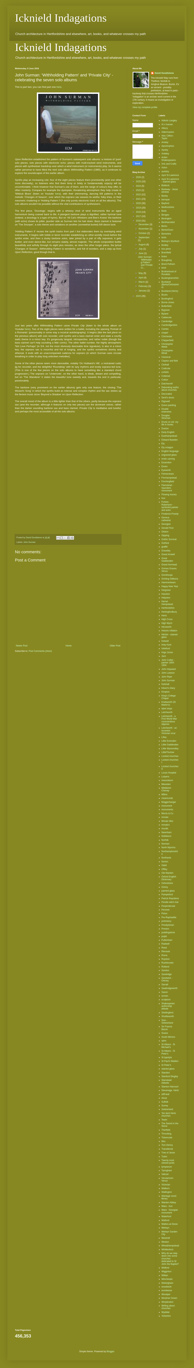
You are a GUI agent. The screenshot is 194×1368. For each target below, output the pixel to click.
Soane (165, 1033)
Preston (165, 928)
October (143, 233)
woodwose (167, 1290)
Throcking (166, 1133)
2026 (139, 177)
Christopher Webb (167, 345)
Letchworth (167, 712)
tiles (163, 1141)
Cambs (165, 329)
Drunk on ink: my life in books (170, 423)
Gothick (165, 543)
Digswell (166, 401)
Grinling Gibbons (170, 578)
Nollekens (166, 836)
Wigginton (166, 1271)
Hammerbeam (169, 582)
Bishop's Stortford (170, 241)
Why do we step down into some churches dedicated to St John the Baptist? (170, 1258)
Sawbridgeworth (170, 988)
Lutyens (165, 776)
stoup (164, 1098)
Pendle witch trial (170, 902)
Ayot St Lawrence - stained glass (170, 180)
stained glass (168, 1068)
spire (164, 1040)
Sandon (165, 970)
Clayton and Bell (170, 360)
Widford (165, 1267)
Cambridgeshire (169, 325)
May (141, 273)
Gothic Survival (169, 539)
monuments (167, 809)
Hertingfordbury (169, 612)
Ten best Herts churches (169, 1114)
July (141, 249)
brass (164, 256)
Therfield (166, 1130)
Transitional (167, 1149)
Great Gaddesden (167, 559)
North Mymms (169, 847)
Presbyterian (168, 925)
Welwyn (165, 1227)
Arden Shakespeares (169, 158)
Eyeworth (166, 470)
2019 (139, 207)
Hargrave (166, 590)
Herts (164, 615)
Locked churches (170, 756)
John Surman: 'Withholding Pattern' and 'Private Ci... (145, 262)
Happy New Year (170, 586)
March (142, 282)
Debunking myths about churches (170, 388)
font (163, 498)
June (141, 253)
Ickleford (166, 648)
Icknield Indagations (61, 18)
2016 (139, 220)
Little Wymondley (170, 748)
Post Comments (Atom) (40, 651)
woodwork (167, 1286)
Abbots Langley (169, 120)
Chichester (167, 336)
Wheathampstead (170, 1245)
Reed (164, 947)
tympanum (167, 1166)
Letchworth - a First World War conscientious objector (169, 720)
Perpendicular (168, 906)
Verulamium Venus (167, 1179)
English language (170, 451)
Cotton (165, 379)
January (143, 290)
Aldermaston (168, 132)
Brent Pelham (168, 264)
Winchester (167, 1279)
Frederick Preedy (170, 514)
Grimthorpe (167, 575)
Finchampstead (169, 477)
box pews (166, 249)
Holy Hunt (166, 644)
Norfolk (165, 840)
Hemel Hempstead (167, 602)
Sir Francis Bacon (167, 1027)
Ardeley (165, 153)
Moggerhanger (169, 802)
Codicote (166, 368)
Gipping (165, 535)
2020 (139, 203)
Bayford (165, 203)
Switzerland (167, 1109)
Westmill (166, 1238)
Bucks (165, 294)
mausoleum (167, 780)
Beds (164, 211)
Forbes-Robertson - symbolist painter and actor (170, 506)
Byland (165, 313)
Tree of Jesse (168, 1152)
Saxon (165, 992)
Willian (165, 1275)
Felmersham (168, 474)
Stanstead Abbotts (167, 1081)
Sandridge (167, 974)
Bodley (165, 245)
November (144, 228)
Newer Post (21, 645)
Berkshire (166, 233)
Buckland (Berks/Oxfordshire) (170, 285)
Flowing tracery (169, 494)
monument (167, 806)
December (144, 224)
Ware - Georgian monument (170, 1211)
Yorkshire (166, 1316)
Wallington (167, 1192)
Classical (166, 357)
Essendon (166, 462)
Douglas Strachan (166, 416)
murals (165, 828)
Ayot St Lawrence (170, 175)
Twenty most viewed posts (168, 1161)
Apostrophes (168, 146)
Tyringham (167, 1170)
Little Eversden (169, 741)
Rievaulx (166, 951)
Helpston (166, 597)
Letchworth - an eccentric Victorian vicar (169, 731)
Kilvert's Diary (168, 688)
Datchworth (167, 383)
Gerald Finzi (168, 528)
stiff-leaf (165, 1094)
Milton (165, 794)
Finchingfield (168, 481)
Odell (164, 865)
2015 (139, 296)
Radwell (166, 943)
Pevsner (166, 909)
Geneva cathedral (166, 518)
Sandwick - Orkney (167, 979)
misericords (167, 798)
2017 (139, 216)
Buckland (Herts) (170, 291)
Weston (165, 1242)
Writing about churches (168, 1307)
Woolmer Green (169, 1298)
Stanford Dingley (170, 1076)
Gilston (165, 531)
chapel (165, 332)
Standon (166, 1072)
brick (164, 267)
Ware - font (167, 1206)
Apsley (165, 150)
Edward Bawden (170, 440)
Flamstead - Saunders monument (167, 488)
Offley (164, 869)
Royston (166, 959)
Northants (166, 857)
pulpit (164, 936)
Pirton (164, 913)
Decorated (167, 394)
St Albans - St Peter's (168, 1052)
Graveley (166, 550)
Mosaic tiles (167, 821)
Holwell (165, 641)
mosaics (166, 824)
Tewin (164, 1119)
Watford (165, 1220)
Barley (165, 196)
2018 (139, 212)
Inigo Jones (167, 652)
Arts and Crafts (169, 164)
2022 (139, 194)
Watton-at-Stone (170, 1224)
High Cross (167, 619)
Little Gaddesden (170, 744)
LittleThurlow (168, 752)
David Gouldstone (164, 73)
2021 (139, 199)
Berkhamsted (168, 222)
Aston (164, 167)
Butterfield (167, 306)
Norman (166, 843)
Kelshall (165, 684)
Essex (165, 466)
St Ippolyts (167, 1057)
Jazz (164, 656)
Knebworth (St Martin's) (169, 703)
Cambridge (167, 321)
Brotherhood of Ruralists (169, 272)
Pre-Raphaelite (169, 917)
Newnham (167, 832)
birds (164, 237)
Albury (165, 128)
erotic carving (168, 458)
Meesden (166, 784)
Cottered (166, 376)
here (59, 87)
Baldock (166, 185)
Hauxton (166, 594)
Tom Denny (167, 1145)
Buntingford (167, 298)
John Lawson (168, 673)
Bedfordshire (168, 207)
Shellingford (167, 1012)
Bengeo (165, 214)
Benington (167, 218)
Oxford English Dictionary (169, 878)
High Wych (167, 623)
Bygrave (166, 310)
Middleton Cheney (166, 789)
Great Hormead (169, 564)
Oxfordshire (167, 883)
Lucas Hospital (169, 772)
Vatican (165, 1174)
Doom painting (169, 405)
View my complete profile (144, 107)
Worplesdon (167, 1302)
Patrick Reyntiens (170, 898)
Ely (163, 443)
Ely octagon (167, 447)
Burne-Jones (168, 302)
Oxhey (165, 887)
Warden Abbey (169, 1202)
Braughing (167, 260)
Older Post (115, 645)
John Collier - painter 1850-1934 (168, 663)
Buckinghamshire (170, 278)
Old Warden (167, 873)
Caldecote (167, 317)
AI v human (167, 124)
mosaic (165, 817)
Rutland (165, 966)
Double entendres (166, 410)
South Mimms (168, 1037)
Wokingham (167, 1283)
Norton (165, 861)
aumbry (165, 171)
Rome (165, 955)
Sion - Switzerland (167, 1021)
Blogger (110, 1351)
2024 (139, 186)
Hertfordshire (168, 608)
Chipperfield (167, 340)
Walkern (166, 1188)
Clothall (165, 364)
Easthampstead (169, 436)
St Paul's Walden (170, 1061)
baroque (166, 199)
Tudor (164, 1156)
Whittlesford (167, 1249)
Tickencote (167, 1137)
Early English (168, 432)
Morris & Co (167, 813)
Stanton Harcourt (170, 1086)
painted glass (168, 890)
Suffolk (165, 1102)
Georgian (166, 524)
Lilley (164, 737)
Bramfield (166, 252)
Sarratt (165, 984)
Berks (164, 226)
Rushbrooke (168, 962)
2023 (139, 190)
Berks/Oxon (167, 230)
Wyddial (166, 1312)
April (141, 277)
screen (165, 996)
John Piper (167, 676)
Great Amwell (168, 554)
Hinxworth (166, 627)
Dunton (165, 428)
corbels (165, 372)
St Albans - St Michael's (168, 1045)
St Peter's (166, 1065)
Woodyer (166, 1294)
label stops (167, 708)
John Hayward (169, 669)
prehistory (166, 921)
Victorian (166, 1184)
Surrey (165, 1105)
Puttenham (167, 940)
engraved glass (169, 455)
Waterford (166, 1216)
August (142, 244)
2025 (139, 181)
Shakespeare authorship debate (168, 1006)
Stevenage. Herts (170, 1090)
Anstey (165, 142)
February (143, 286)
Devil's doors (168, 397)
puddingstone (168, 932)
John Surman (29, 542)
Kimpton (166, 692)
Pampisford (167, 894)
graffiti (165, 546)
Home (69, 645)
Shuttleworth (168, 1016)
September (144, 237)
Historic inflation (169, 630)
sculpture (166, 999)
